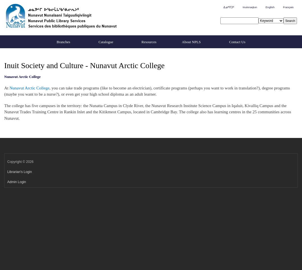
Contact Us (237, 42)
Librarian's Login (19, 172)
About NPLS (191, 42)
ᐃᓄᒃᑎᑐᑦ (228, 7)
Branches (63, 42)
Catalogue (106, 42)
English (270, 7)
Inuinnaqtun (249, 7)
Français (288, 7)
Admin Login (16, 182)
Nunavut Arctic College (29, 88)
